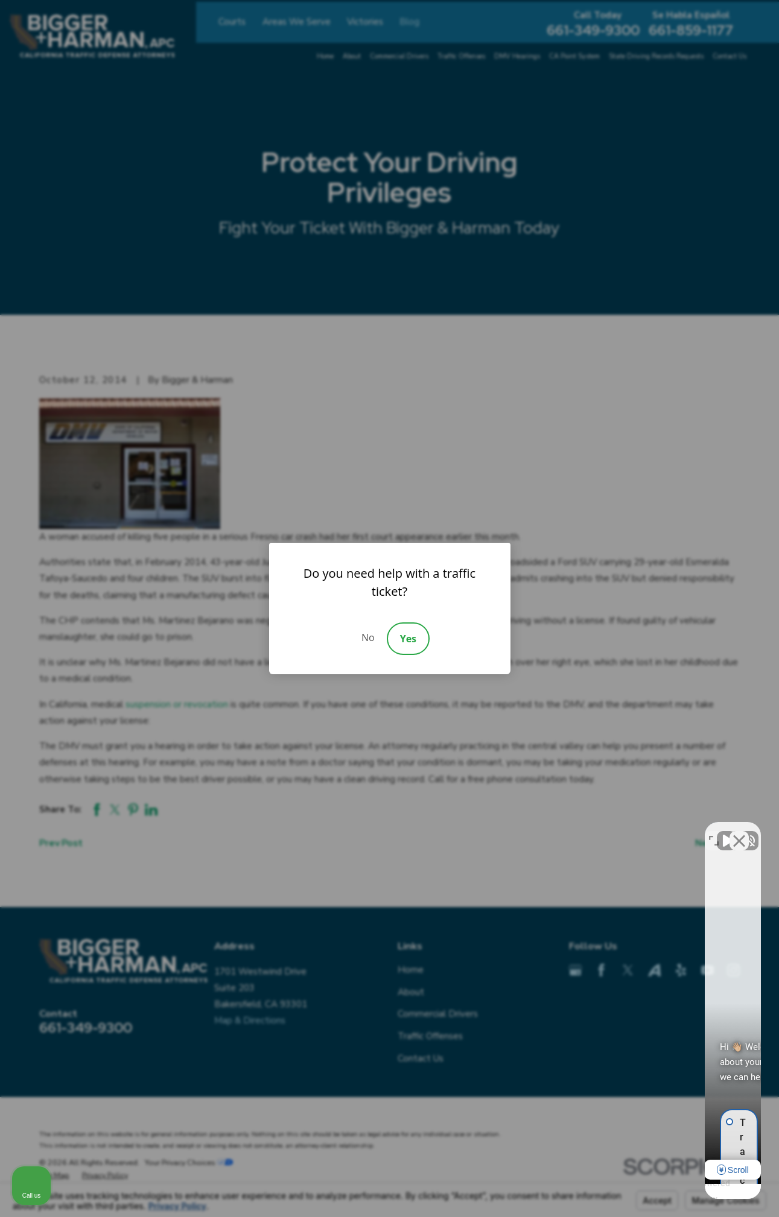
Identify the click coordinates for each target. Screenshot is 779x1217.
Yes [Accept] (408, 638)
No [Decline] (368, 637)
